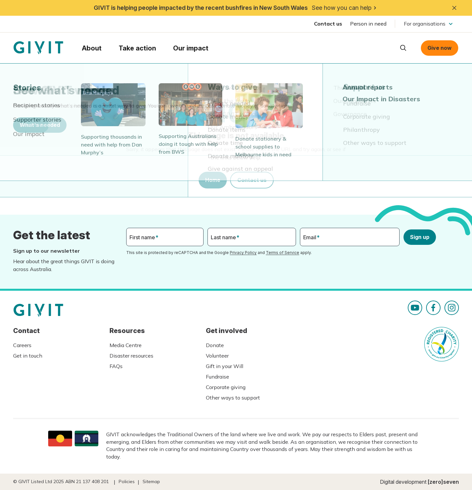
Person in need (368, 23)
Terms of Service (282, 252)
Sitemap (151, 481)
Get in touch (27, 355)
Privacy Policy (243, 252)
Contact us (328, 23)
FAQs (116, 366)
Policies (127, 481)
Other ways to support (233, 397)
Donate (215, 345)
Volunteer (217, 355)
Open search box (403, 48)
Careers (22, 345)
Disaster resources (131, 355)
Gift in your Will (224, 366)
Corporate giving (226, 387)
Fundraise (217, 376)
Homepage (38, 47)
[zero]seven (443, 482)
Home (212, 180)
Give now (439, 48)
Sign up (419, 237)
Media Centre (125, 345)
